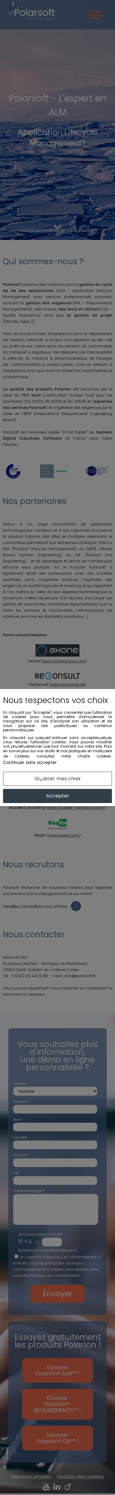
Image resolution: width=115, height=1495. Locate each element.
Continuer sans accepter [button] (30, 762)
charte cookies (94, 756)
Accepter (57, 795)
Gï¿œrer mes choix (58, 778)
